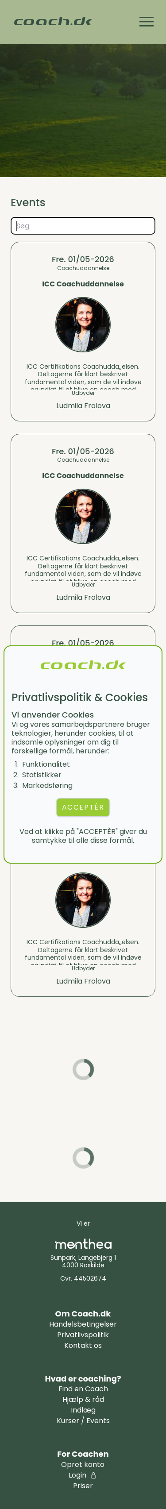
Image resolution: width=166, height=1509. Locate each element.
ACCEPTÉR (83, 807)
